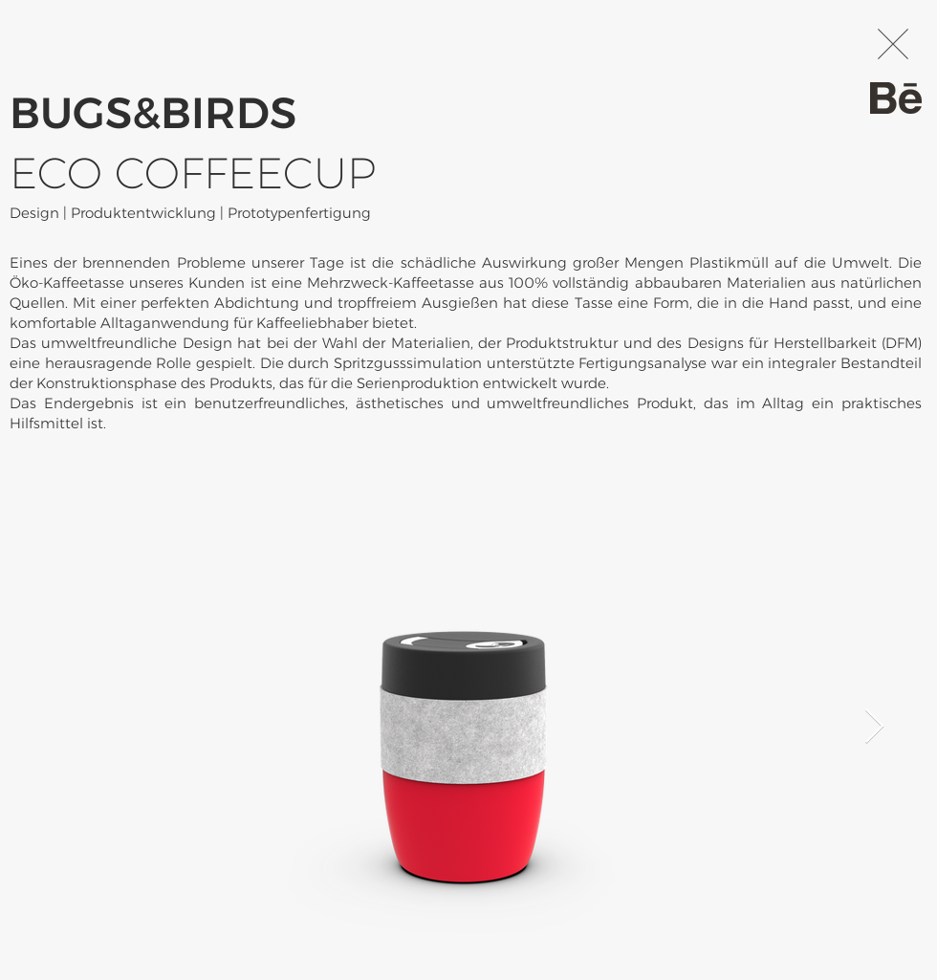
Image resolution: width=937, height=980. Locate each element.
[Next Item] (874, 727)
